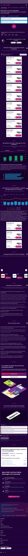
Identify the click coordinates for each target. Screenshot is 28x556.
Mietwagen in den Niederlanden (11, 515)
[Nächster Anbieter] (26, 270)
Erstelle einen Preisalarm (17, 491)
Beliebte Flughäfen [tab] (19, 453)
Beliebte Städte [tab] (12, 453)
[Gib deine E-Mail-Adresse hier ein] (14, 432)
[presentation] (18, 43)
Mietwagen (4, 515)
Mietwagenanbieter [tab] (5, 453)
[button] (2, 5)
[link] (18, 63)
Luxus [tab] (19, 194)
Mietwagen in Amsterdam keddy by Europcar (9, 464)
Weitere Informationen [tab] (20, 150)
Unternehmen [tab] (7, 150)
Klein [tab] (4, 194)
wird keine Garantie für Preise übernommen (7, 505)
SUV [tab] (14, 194)
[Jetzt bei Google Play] (13, 43)
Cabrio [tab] (23, 194)
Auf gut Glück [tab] (13, 455)
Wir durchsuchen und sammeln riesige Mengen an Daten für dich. (14, 509)
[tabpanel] (14, 167)
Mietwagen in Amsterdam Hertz (6, 460)
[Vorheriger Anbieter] (2, 270)
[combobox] (3, 16)
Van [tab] (16, 194)
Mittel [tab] (8, 194)
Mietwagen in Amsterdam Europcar (7, 463)
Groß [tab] (11, 194)
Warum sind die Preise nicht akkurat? (14, 511)
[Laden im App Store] (18, 43)
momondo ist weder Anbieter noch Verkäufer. (14, 508)
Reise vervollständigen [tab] (5, 455)
